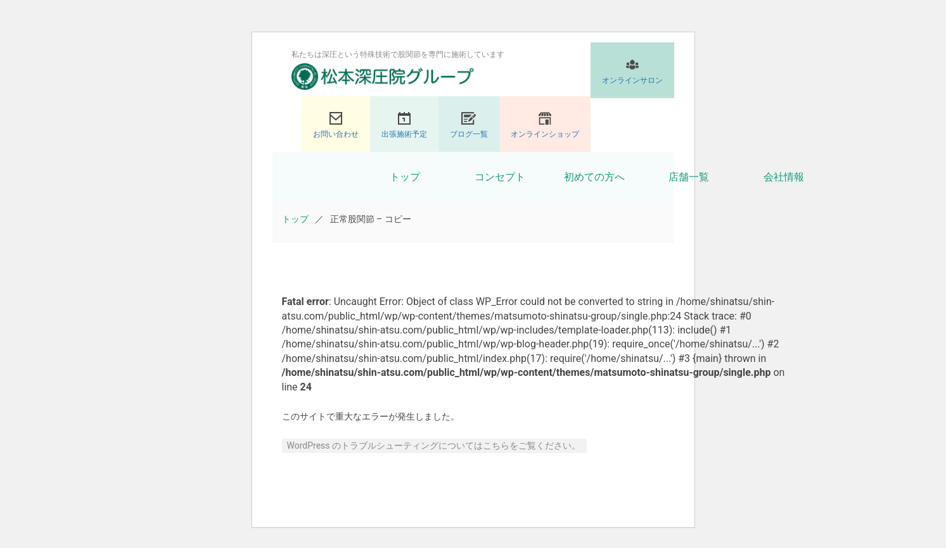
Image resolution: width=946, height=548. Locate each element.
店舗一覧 (688, 177)
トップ (405, 177)
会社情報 (784, 177)
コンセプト (500, 177)
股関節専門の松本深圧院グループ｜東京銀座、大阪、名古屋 (382, 76)
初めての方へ (594, 177)
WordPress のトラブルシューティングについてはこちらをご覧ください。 (434, 445)
